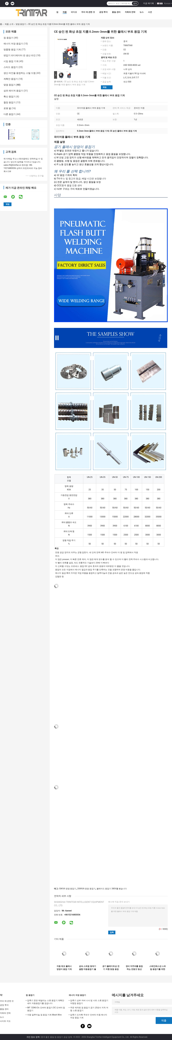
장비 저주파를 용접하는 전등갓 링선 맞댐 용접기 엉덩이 (134, 967)
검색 (135, 3)
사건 (150, 12)
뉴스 (142, 12)
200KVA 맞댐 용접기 (86, 888)
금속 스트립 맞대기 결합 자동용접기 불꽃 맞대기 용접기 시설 (87, 967)
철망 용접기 (10, 102)
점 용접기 (8, 37)
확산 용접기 (10, 96)
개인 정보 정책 (33, 1037)
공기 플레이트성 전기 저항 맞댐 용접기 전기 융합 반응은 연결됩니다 (110, 967)
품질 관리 (116, 12)
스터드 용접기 (11, 67)
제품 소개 (9, 24)
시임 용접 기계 (11, 61)
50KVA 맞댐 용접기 (67, 888)
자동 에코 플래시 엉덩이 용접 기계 (64, 967)
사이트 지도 (5, 1021)
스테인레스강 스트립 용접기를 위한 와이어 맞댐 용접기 (157, 967)
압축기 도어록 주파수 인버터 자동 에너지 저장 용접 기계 (88, 1016)
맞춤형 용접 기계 (12, 49)
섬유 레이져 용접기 (13, 90)
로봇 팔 (7, 108)
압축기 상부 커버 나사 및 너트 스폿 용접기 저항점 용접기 (89, 1001)
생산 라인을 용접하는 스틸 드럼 (20, 73)
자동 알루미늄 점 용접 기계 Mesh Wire (44, 1015)
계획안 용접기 (11, 79)
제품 (65, 12)
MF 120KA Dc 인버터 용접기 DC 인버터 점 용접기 (46, 1009)
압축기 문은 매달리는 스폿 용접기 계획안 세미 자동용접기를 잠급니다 (45, 1001)
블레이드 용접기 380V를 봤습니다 (112, 888)
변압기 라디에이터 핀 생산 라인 (20, 55)
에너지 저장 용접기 (13, 43)
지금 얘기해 (148, 3)
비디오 (74, 12)
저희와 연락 (130, 12)
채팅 (104, 87)
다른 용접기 (10, 114)
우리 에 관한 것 (88, 12)
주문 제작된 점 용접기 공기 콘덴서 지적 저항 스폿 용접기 (89, 1009)
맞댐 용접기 (21, 24)
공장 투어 (103, 12)
